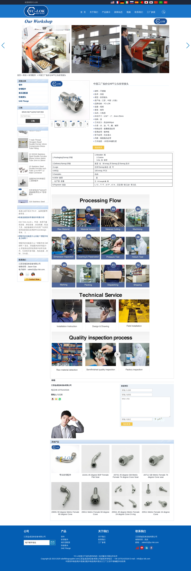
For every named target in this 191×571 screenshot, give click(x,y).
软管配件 (32, 75)
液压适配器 (23, 93)
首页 (19, 75)
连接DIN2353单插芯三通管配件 (37, 181)
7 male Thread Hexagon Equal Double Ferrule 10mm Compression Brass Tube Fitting (38, 145)
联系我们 (139, 12)
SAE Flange (24, 101)
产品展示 (106, 12)
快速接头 (22, 97)
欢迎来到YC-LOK (31, 2)
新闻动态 (118, 12)
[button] (92, 70)
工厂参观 (151, 12)
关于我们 (94, 12)
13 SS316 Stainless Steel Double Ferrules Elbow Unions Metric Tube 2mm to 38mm (38, 158)
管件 (20, 85)
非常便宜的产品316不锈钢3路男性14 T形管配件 (38, 193)
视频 (129, 12)
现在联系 (32, 279)
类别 (25, 75)
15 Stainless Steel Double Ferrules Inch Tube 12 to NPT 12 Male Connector (37, 170)
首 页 (83, 12)
